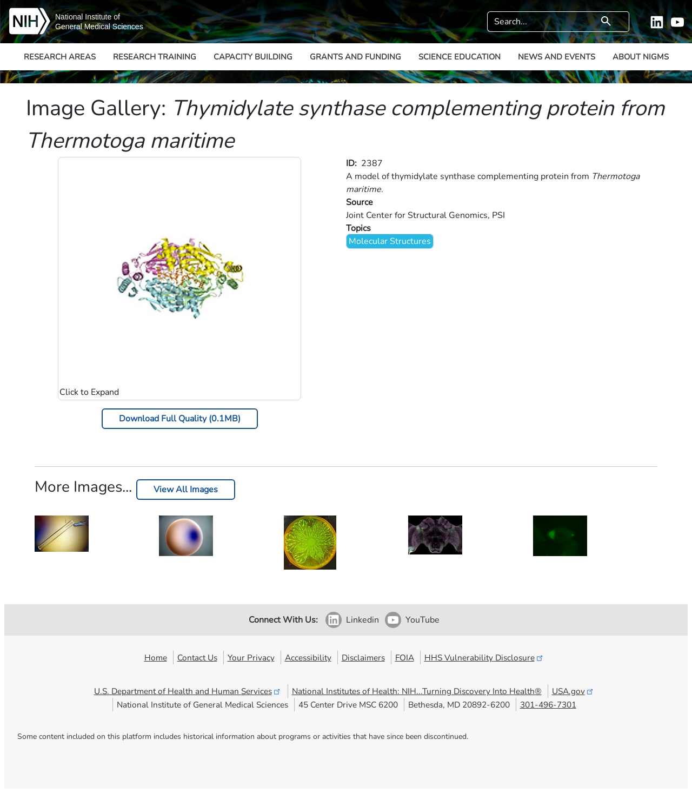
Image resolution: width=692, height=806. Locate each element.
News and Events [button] (556, 56)
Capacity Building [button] (253, 56)
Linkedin (362, 620)
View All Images (186, 490)
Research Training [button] (154, 56)
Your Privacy (251, 657)
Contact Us (197, 657)
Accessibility (308, 657)
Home (155, 657)
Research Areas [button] (60, 56)
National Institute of (87, 16)
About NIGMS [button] (641, 56)
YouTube (422, 620)
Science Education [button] (459, 56)
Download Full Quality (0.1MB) (180, 419)
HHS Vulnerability (484, 657)
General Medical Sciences (99, 26)
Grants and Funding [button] (355, 56)
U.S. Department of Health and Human (188, 691)
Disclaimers (363, 657)
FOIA (404, 657)
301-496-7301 (548, 704)
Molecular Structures (390, 241)
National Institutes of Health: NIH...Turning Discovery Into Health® (417, 691)
